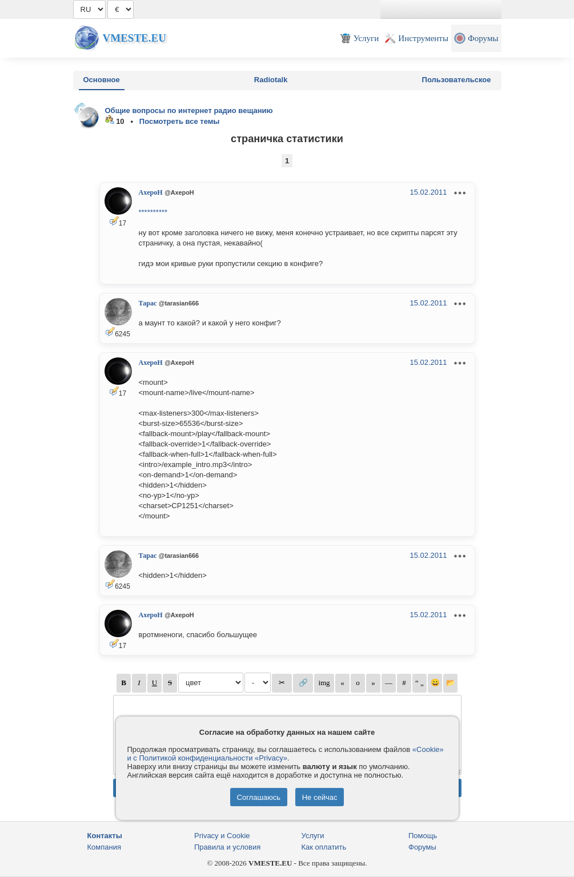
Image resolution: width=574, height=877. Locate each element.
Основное (101, 79)
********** (153, 212)
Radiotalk (271, 79)
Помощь (422, 835)
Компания (104, 847)
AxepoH (151, 192)
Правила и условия (227, 847)
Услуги (313, 835)
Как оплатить (324, 847)
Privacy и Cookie (222, 835)
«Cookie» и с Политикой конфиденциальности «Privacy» (285, 753)
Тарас (148, 303)
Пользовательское (456, 79)
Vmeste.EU (134, 38)
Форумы (422, 847)
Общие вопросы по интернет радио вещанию (189, 110)
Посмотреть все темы (179, 121)
